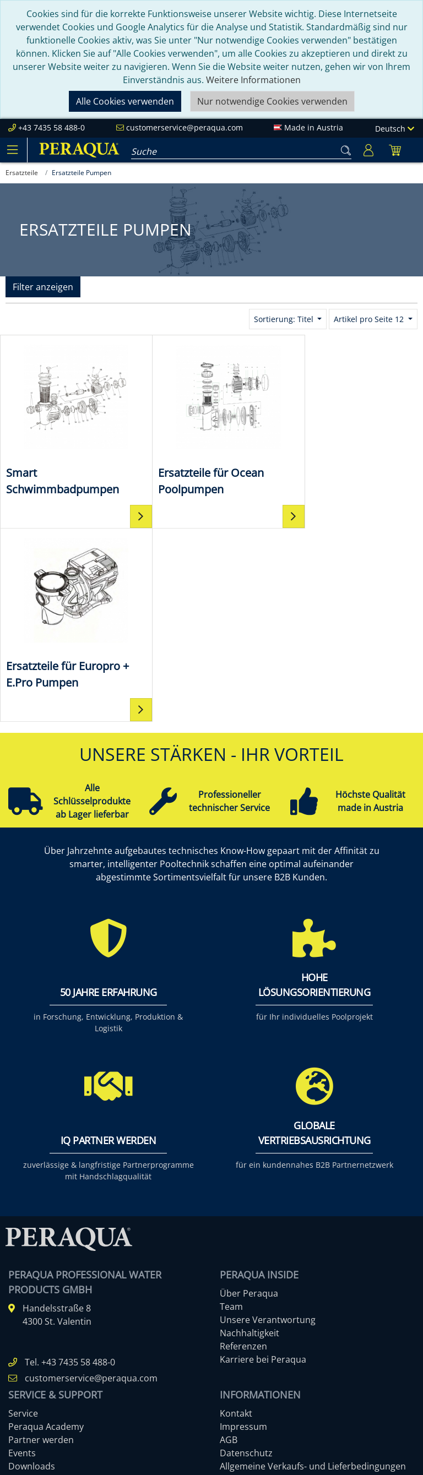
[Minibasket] (395, 150)
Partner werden (41, 1246)
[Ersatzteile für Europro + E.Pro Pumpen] (352, 418)
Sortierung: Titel (285, 319)
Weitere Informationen (253, 80)
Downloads (31, 1273)
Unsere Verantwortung (268, 1126)
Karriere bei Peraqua (263, 1166)
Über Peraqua (249, 1100)
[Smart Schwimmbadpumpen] (70, 419)
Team (231, 1113)
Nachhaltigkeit (249, 1140)
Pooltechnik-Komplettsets (62, 1354)
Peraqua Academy (46, 1233)
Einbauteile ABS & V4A (54, 1327)
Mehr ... (23, 1407)
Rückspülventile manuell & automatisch (90, 1393)
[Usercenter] (368, 150)
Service (23, 1220)
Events (22, 1260)
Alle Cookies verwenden (125, 101)
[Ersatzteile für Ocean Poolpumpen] (211, 419)
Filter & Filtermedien (50, 1341)
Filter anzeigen (43, 287)
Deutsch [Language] (394, 128)
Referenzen (243, 1153)
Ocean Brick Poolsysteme (60, 1367)
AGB (228, 1246)
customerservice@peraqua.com (184, 127)
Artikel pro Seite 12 (370, 319)
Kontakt (236, 1220)
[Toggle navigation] (12, 150)
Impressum (243, 1233)
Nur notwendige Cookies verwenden (272, 101)
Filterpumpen (36, 1380)
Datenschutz (246, 1260)
